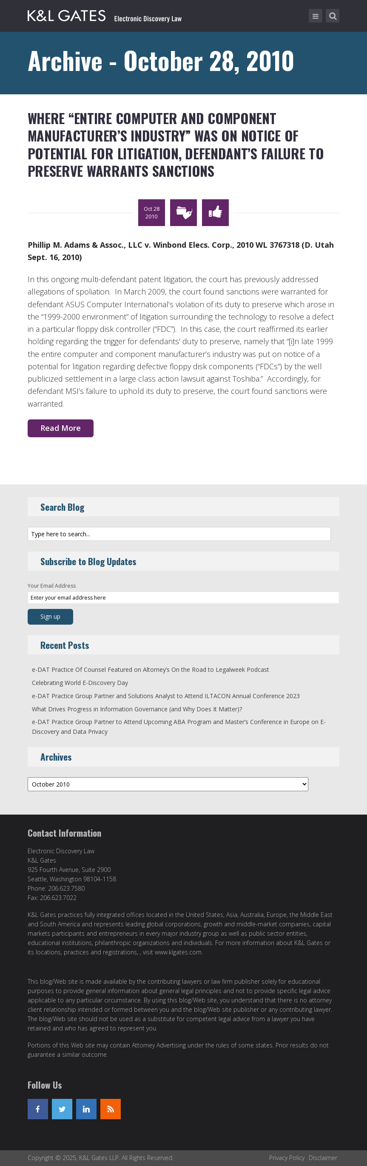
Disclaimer (323, 1158)
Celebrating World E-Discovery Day (80, 683)
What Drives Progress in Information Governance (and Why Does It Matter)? (137, 709)
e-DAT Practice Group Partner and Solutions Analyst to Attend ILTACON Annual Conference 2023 (166, 696)
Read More (60, 428)
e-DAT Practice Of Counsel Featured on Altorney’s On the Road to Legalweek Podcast (150, 669)
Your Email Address (52, 585)
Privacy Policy (286, 1158)
